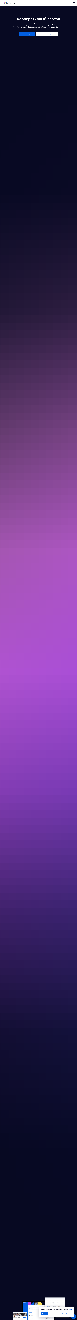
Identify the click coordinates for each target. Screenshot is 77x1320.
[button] (47, 34)
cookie (70, 1309)
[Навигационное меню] (74, 3)
